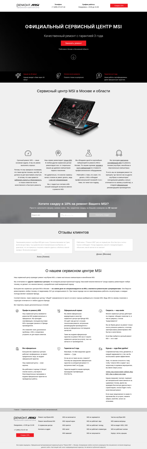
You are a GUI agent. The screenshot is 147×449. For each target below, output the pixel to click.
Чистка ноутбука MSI (118, 417)
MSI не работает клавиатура (96, 429)
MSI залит (65, 429)
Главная (16, 409)
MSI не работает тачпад (95, 425)
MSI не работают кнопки (119, 429)
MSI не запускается (93, 433)
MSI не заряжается (93, 417)
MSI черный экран (68, 421)
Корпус (113, 433)
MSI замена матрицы (118, 421)
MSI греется (66, 425)
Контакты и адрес (44, 429)
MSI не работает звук (94, 421)
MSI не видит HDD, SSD (119, 425)
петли (119, 433)
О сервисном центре (45, 425)
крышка (124, 433)
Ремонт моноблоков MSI (46, 421)
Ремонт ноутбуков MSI (46, 417)
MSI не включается (69, 417)
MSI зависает (67, 433)
